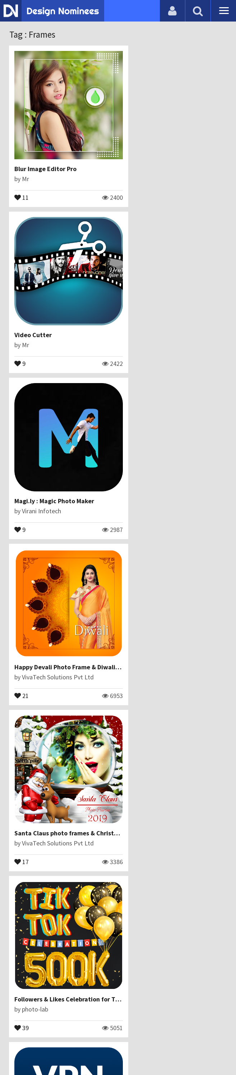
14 (22, 949)
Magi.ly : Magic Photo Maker (54, 309)
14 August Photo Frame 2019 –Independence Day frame (94, 768)
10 (22, 643)
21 (133, 337)
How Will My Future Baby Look (169, 615)
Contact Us (79, 1033)
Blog (52, 1033)
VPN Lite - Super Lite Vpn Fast (57, 615)
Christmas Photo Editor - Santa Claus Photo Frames (89, 921)
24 (133, 796)
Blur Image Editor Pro (46, 156)
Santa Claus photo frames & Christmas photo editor (90, 462)
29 (22, 796)
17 (22, 490)
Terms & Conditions (163, 1033)
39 (133, 490)
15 (133, 949)
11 (22, 184)
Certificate (114, 1033)
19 (133, 643)
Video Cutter (144, 156)
